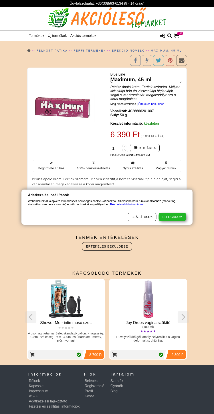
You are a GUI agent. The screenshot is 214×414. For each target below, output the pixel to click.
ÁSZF (33, 396)
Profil (89, 391)
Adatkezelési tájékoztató (48, 401)
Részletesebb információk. (127, 204)
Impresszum (38, 391)
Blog (113, 391)
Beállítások (142, 217)
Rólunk (34, 381)
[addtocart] (145, 148)
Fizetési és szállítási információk (54, 406)
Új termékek (57, 36)
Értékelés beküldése (151, 104)
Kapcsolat (36, 386)
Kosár (89, 396)
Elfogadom (172, 217)
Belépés (91, 381)
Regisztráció (94, 386)
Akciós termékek (83, 36)
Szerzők (116, 381)
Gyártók (116, 386)
